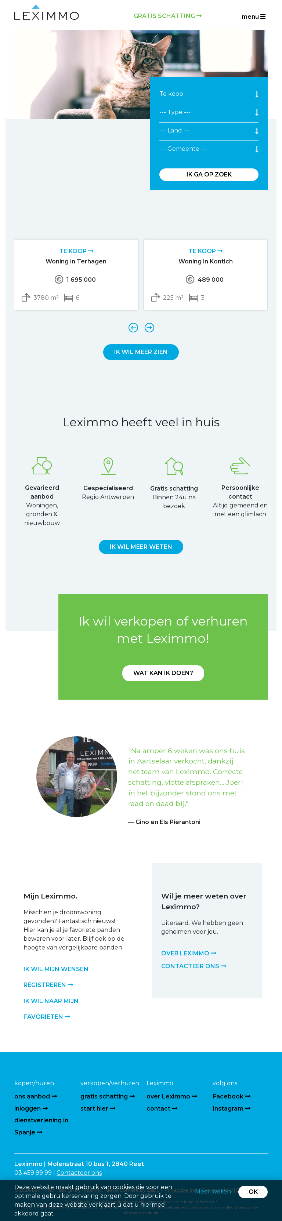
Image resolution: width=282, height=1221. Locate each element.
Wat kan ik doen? (163, 673)
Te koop (76, 251)
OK (253, 1191)
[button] (52, 781)
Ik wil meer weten (141, 546)
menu (253, 16)
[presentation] (133, 327)
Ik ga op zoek (209, 174)
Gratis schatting (168, 15)
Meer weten (213, 1191)
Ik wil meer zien (141, 352)
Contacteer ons (79, 1172)
